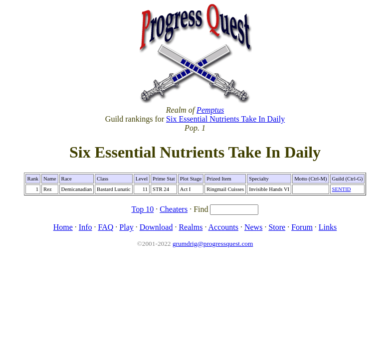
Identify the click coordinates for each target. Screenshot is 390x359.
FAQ (105, 227)
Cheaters (174, 209)
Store (276, 227)
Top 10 (143, 209)
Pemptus (210, 110)
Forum (302, 227)
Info (85, 227)
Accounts (223, 227)
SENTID (341, 189)
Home (63, 227)
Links (328, 227)
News (253, 227)
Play (126, 227)
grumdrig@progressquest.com (213, 243)
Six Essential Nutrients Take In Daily (225, 119)
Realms (190, 227)
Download (156, 227)
